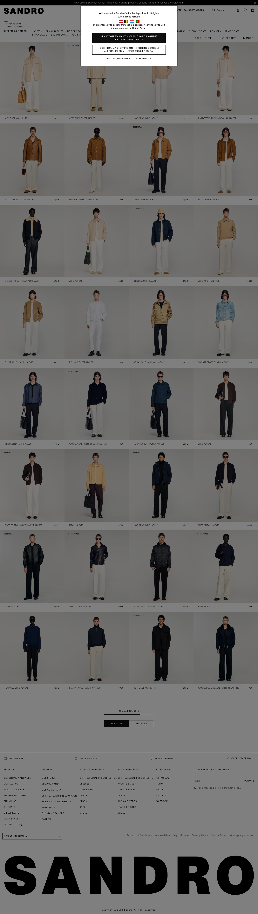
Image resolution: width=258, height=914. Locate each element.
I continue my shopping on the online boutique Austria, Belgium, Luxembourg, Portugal (129, 49)
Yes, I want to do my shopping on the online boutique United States (129, 38)
